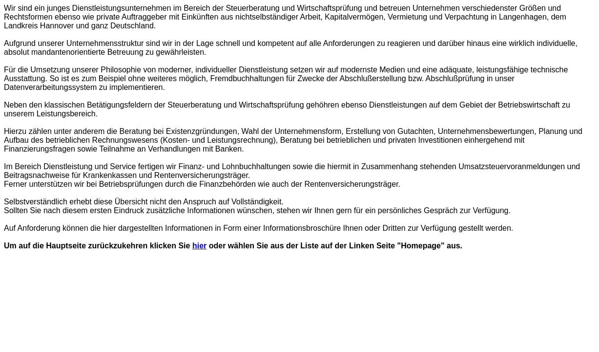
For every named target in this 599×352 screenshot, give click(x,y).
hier (199, 246)
